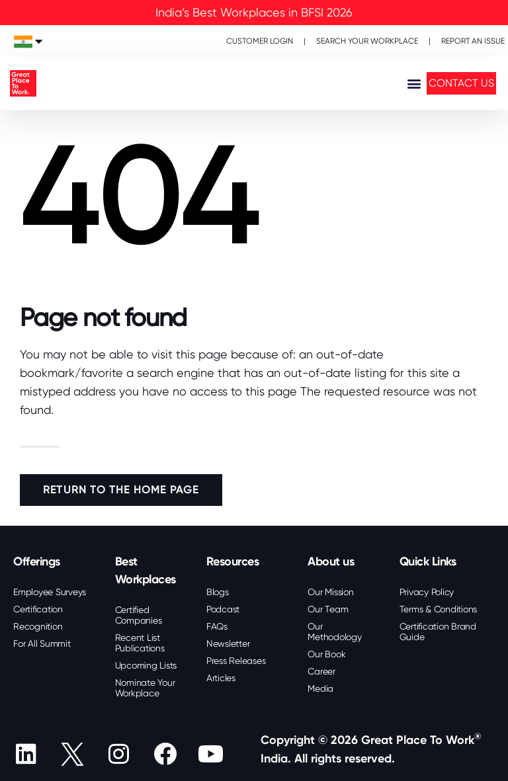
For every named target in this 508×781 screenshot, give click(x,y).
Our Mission (330, 592)
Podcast (222, 609)
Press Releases (236, 660)
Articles (220, 678)
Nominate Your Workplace (145, 687)
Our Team (328, 609)
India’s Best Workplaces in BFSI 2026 (254, 12)
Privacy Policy (427, 592)
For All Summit (42, 643)
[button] (414, 84)
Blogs (217, 592)
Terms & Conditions (439, 609)
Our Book (326, 654)
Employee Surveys (49, 592)
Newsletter (228, 643)
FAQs (217, 626)
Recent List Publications (140, 642)
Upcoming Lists (146, 665)
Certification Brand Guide (438, 631)
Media (320, 688)
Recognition (37, 626)
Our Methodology (334, 631)
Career (321, 671)
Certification (38, 609)
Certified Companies (138, 615)
